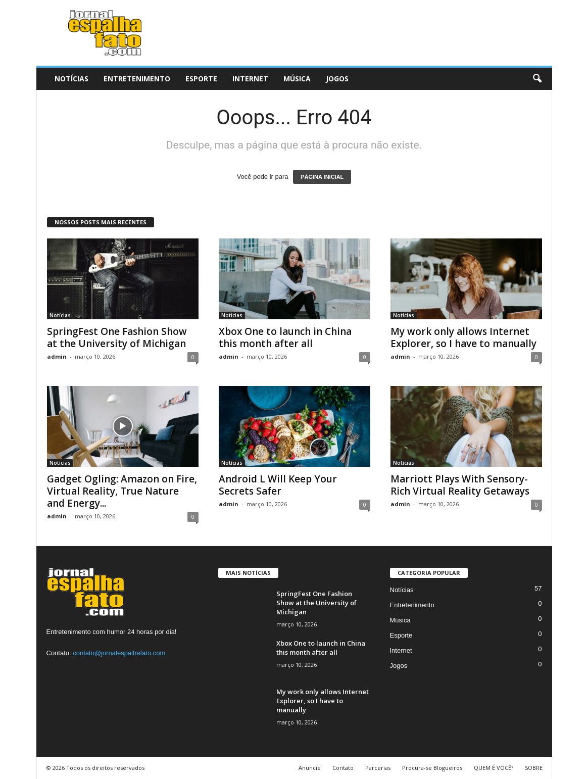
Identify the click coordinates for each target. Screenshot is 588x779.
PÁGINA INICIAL (322, 177)
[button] (537, 79)
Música (297, 78)
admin (57, 356)
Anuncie (310, 767)
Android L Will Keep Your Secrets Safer (278, 485)
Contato (343, 767)
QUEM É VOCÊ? (493, 767)
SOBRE (534, 767)
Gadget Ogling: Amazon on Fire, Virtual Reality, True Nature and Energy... (122, 491)
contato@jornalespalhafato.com (119, 653)
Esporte (201, 78)
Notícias (71, 78)
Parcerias (377, 767)
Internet (250, 78)
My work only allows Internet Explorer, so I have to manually (463, 337)
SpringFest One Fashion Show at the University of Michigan (117, 337)
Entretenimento (137, 78)
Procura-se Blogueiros (432, 767)
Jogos (337, 78)
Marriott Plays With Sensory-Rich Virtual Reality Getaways (459, 485)
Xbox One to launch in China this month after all (285, 337)
